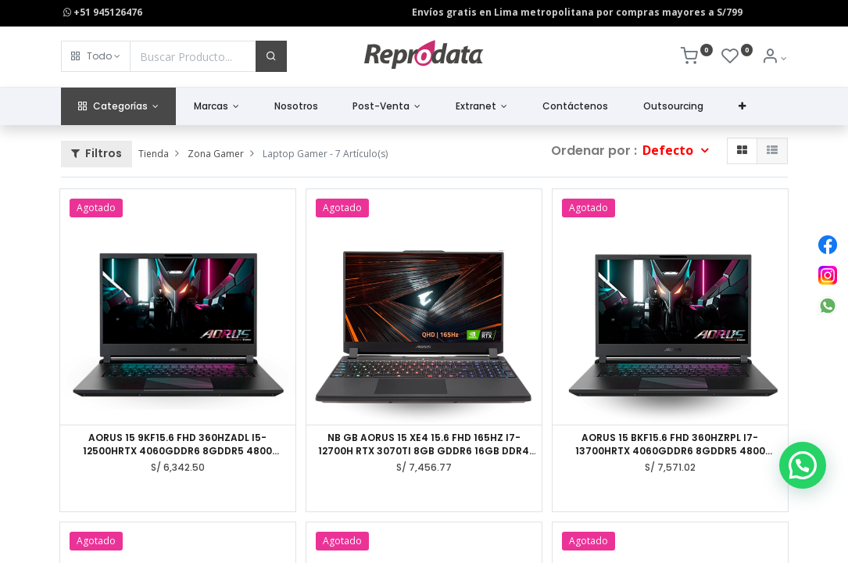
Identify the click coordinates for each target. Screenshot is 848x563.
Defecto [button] (669, 150)
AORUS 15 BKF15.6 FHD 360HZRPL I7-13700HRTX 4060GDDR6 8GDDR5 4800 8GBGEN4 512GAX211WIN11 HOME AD (670, 445)
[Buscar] (271, 56)
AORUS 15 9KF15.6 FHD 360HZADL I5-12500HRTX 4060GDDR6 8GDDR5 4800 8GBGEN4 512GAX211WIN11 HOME (177, 445)
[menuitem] (295, 107)
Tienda (153, 153)
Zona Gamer (216, 153)
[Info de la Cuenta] (774, 58)
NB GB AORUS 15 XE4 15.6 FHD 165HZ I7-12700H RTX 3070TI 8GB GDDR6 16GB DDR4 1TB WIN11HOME (423, 445)
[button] (96, 56)
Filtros (96, 153)
